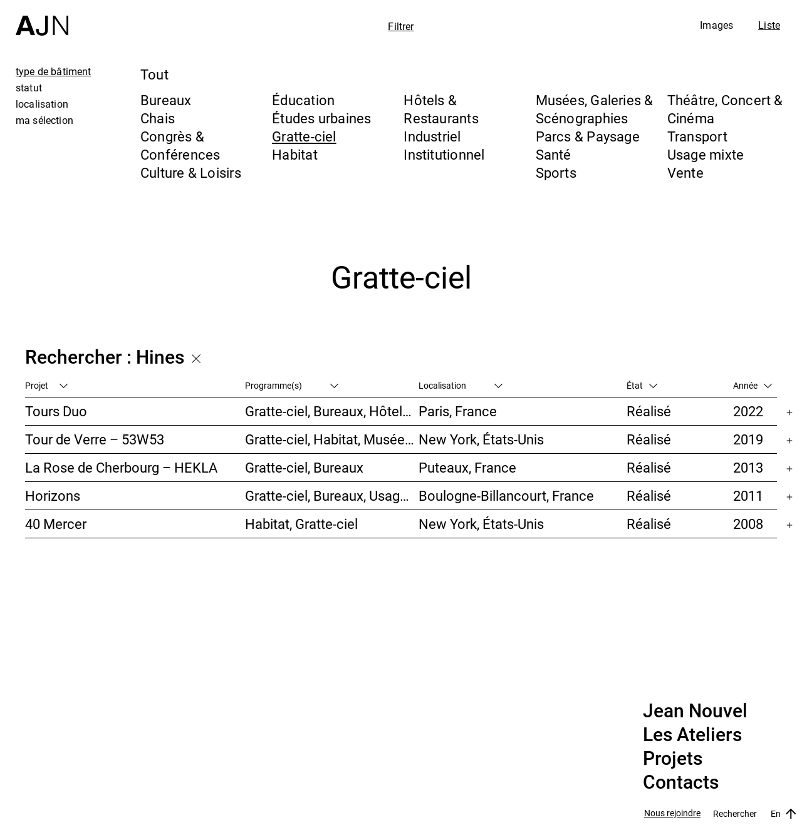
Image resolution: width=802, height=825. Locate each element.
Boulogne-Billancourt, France (506, 495)
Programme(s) (291, 385)
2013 (748, 467)
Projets (672, 759)
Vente (685, 172)
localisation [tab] (42, 104)
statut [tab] (29, 88)
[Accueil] (42, 18)
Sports (556, 172)
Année (752, 385)
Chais (157, 118)
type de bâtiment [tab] (53, 71)
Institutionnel (444, 154)
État (642, 385)
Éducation (303, 100)
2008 (748, 524)
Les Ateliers (692, 735)
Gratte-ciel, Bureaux (304, 467)
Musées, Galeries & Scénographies (595, 109)
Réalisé (649, 411)
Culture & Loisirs (190, 172)
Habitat (295, 154)
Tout (154, 74)
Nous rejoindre (672, 813)
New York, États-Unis (481, 439)
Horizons (52, 495)
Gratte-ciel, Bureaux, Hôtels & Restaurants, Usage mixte (332, 411)
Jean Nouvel (695, 711)
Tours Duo (56, 411)
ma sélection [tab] (44, 120)
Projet (46, 385)
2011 (748, 495)
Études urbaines (321, 118)
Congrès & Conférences (180, 145)
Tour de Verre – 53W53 (94, 439)
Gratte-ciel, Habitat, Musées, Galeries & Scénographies (332, 439)
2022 (748, 411)
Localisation (461, 385)
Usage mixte (705, 154)
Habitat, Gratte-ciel (301, 524)
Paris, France (458, 411)
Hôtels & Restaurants (441, 109)
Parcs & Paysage (588, 136)
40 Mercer (55, 524)
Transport (697, 136)
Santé (553, 154)
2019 (748, 439)
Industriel (432, 136)
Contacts (681, 782)
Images (716, 25)
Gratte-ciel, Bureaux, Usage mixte (332, 495)
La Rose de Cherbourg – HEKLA (121, 467)
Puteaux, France (467, 467)
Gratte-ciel (304, 136)
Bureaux (166, 100)
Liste (769, 25)
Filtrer (401, 26)
